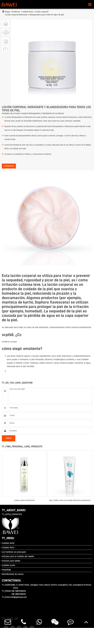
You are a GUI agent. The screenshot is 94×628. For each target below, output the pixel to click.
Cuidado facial (8, 543)
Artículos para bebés (11, 560)
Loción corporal (41, 12)
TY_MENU (8, 538)
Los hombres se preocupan (14, 552)
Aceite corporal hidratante (24, 500)
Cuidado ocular (8, 565)
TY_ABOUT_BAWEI (14, 510)
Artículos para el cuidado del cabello (18, 556)
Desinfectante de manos (13, 574)
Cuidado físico (27, 12)
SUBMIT (9, 438)
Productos (16, 12)
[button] (5, 21)
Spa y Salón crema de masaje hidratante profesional (69, 500)
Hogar (7, 12)
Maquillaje (6, 569)
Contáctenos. (9, 166)
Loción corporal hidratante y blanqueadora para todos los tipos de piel (34, 15)
